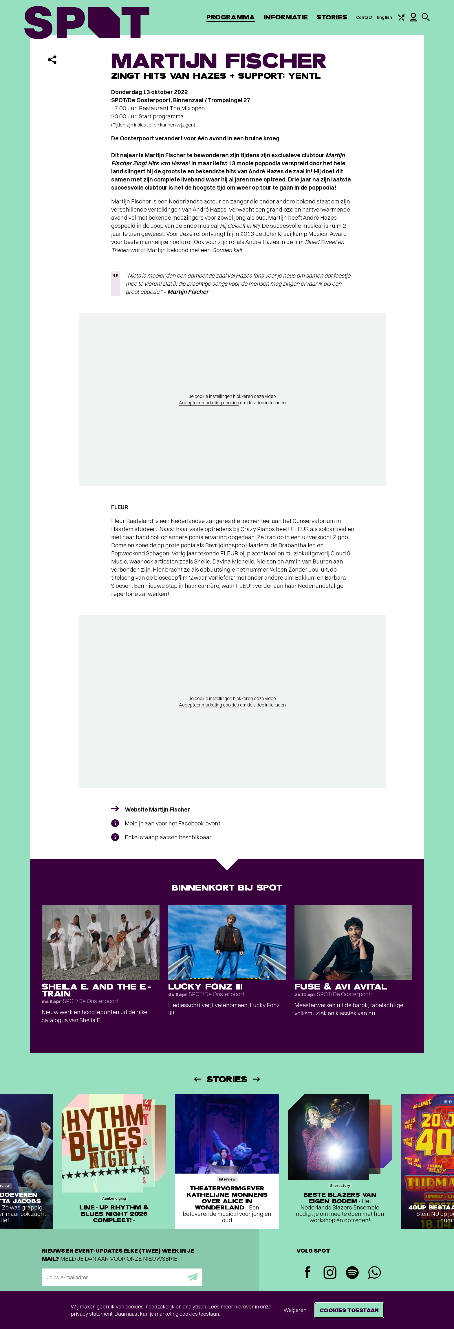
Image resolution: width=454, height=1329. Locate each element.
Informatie (285, 17)
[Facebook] (307, 1273)
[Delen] (52, 59)
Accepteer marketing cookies (209, 402)
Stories (331, 17)
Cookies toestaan (349, 1310)
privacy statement (91, 1313)
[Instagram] (330, 1273)
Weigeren (294, 1310)
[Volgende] (257, 1079)
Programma (230, 17)
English (384, 17)
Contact (364, 17)
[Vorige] (197, 1079)
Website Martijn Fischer (157, 809)
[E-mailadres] (122, 1277)
